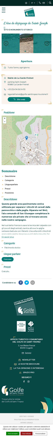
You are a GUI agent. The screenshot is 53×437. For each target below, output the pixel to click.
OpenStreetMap (48, 164)
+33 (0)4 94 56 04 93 (16, 89)
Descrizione (10, 176)
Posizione (9, 193)
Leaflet (41, 164)
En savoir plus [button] (8, 237)
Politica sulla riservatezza (26, 419)
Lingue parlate (11, 184)
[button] (26, 138)
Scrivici (26, 353)
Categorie (9, 180)
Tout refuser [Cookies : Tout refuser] (26, 433)
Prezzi (7, 189)
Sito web (19, 99)
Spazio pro (26, 372)
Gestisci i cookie (26, 416)
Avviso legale (26, 422)
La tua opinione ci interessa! (27, 368)
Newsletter (27, 360)
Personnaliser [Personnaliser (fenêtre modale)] (40, 433)
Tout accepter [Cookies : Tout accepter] (13, 433)
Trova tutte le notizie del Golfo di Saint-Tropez (13, 394)
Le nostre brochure (27, 364)
